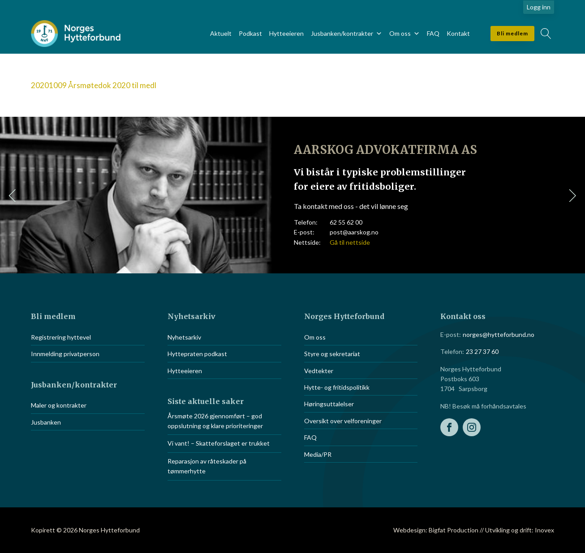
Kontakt (458, 33)
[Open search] (546, 33)
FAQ (433, 33)
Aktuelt (221, 33)
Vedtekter (318, 370)
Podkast (250, 33)
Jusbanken (46, 422)
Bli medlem (512, 33)
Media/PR (317, 454)
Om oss (404, 33)
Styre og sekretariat (332, 353)
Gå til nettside (350, 242)
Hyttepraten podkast (197, 353)
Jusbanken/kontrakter (346, 33)
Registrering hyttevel (61, 337)
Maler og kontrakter (58, 405)
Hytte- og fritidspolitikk (337, 387)
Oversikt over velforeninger (343, 421)
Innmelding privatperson (65, 353)
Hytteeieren (286, 33)
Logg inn (539, 7)
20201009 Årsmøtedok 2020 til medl (93, 85)
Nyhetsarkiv (184, 337)
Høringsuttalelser (329, 404)
